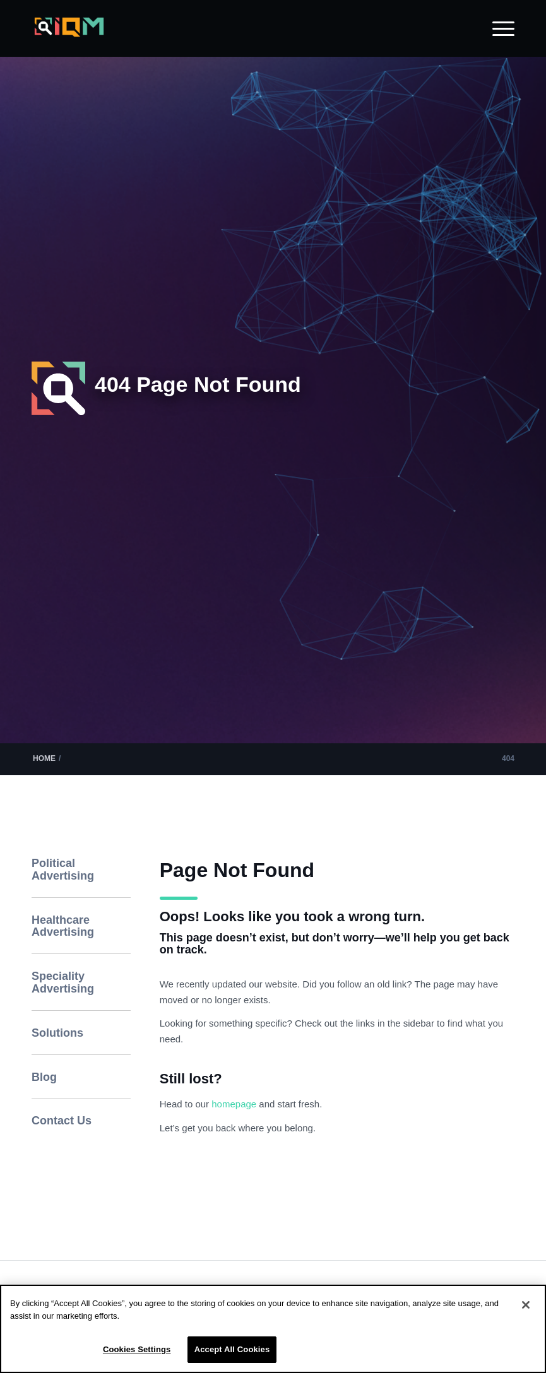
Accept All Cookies (232, 1349)
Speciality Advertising (63, 982)
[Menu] (497, 28)
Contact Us (62, 1120)
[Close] (526, 1305)
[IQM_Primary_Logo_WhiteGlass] (69, 36)
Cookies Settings (137, 1349)
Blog (44, 1077)
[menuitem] (497, 28)
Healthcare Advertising (63, 926)
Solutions (57, 1033)
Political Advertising (63, 869)
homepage (235, 1104)
